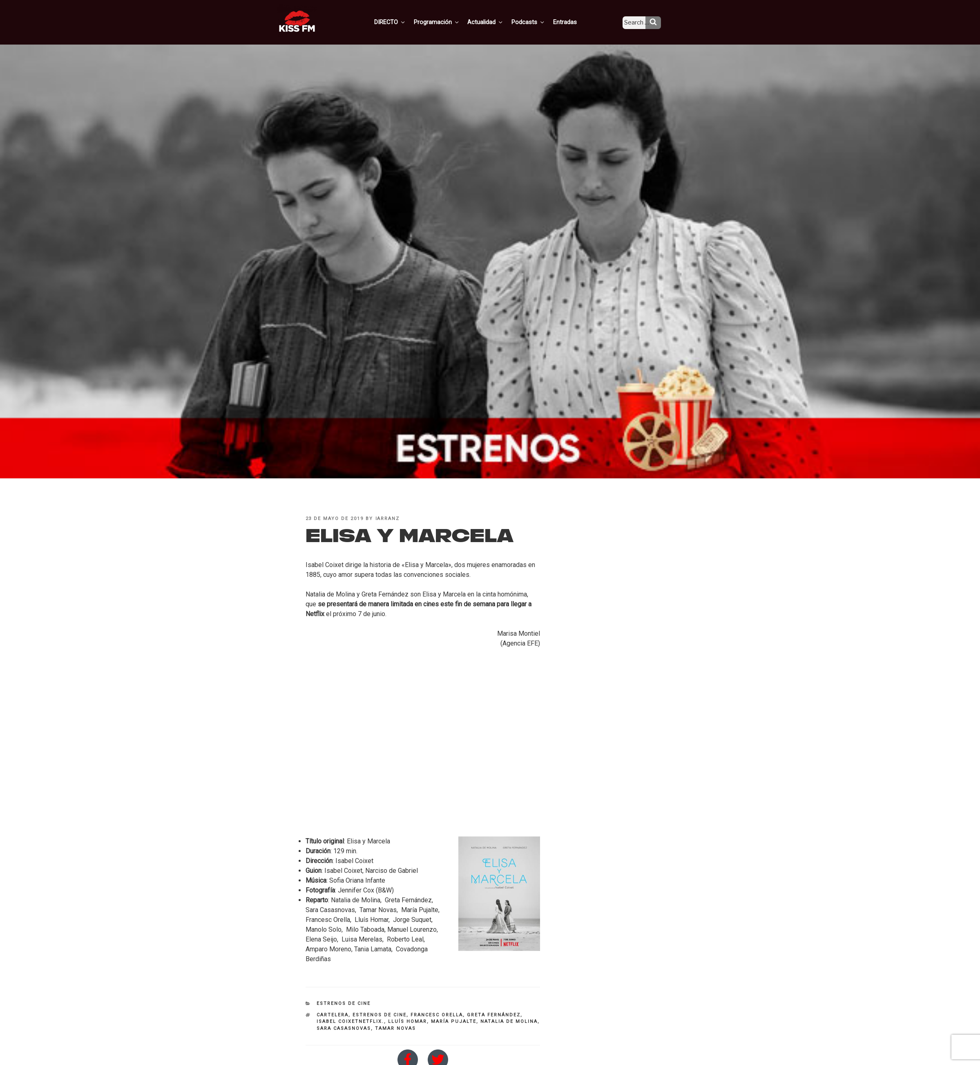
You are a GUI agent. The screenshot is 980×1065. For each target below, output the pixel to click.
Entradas (571, 21)
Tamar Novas (395, 1028)
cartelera (332, 1015)
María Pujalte (453, 1021)
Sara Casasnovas (344, 1028)
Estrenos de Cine (344, 1003)
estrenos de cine (379, 1015)
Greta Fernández (493, 1015)
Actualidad (495, 21)
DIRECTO (402, 21)
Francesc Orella (437, 1015)
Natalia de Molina (509, 1021)
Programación (448, 21)
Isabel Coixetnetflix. (350, 1021)
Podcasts (536, 21)
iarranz (387, 518)
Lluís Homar (407, 1021)
